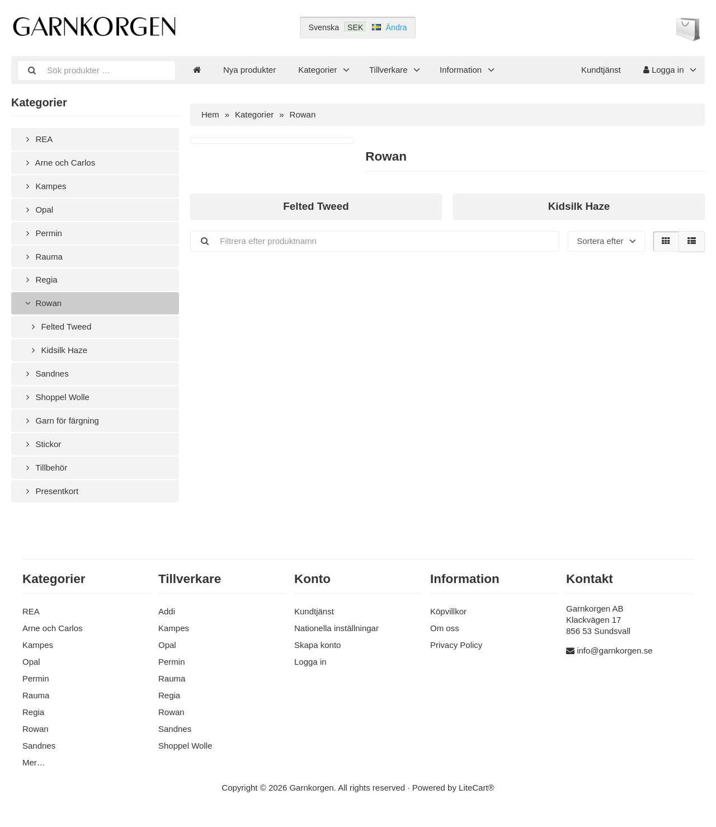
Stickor (41, 444)
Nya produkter (249, 69)
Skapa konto (317, 645)
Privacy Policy (456, 645)
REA (37, 139)
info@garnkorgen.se (614, 650)
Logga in (663, 69)
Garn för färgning (60, 420)
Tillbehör (44, 467)
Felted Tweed (59, 326)
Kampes (44, 186)
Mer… (33, 762)
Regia (40, 279)
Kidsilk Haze (57, 350)
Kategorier (317, 69)
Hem (210, 114)
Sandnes (45, 373)
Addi (166, 611)
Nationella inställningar (336, 628)
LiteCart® (476, 787)
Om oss (444, 628)
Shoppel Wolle (56, 397)
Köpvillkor (448, 611)
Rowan (42, 303)
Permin (42, 233)
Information (461, 69)
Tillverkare (388, 69)
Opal (37, 209)
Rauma (42, 256)
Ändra (396, 27)
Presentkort (50, 491)
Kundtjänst (601, 69)
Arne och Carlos (58, 162)
